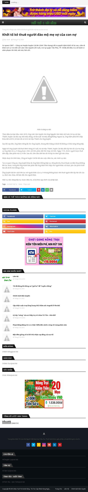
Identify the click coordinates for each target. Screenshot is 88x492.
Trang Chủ (58, 489)
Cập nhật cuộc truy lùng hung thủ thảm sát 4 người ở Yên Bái (36, 305)
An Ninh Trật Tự (12, 184)
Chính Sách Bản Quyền (21, 296)
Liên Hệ (15, 276)
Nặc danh (7, 40)
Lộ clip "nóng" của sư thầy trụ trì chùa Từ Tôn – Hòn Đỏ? (34, 315)
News (20, 184)
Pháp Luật (13, 30)
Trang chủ (5, 30)
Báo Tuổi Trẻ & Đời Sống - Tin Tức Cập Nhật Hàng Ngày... (32, 489)
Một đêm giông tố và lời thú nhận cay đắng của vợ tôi (33, 335)
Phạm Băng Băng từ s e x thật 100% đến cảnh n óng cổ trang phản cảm (40, 325)
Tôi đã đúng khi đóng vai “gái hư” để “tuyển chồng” (32, 286)
